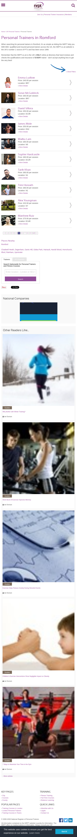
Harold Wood (56, 250)
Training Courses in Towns (12, 813)
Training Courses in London (12, 808)
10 (33, 233)
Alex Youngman (27, 200)
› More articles (8, 776)
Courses (5, 798)
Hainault (46, 250)
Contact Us (45, 813)
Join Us (40, 14)
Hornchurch (67, 250)
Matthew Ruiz (26, 216)
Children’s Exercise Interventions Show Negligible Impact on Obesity (26, 676)
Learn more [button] (34, 833)
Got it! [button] (64, 831)
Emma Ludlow (26, 77)
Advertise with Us (47, 808)
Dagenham (19, 250)
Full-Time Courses (47, 798)
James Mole (25, 123)
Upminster (18, 252)
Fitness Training (46, 795)
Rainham (9, 252)
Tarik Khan (24, 170)
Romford (4, 244)
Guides (7, 408)
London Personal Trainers (11, 811)
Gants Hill (29, 250)
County (5, 800)
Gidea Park (37, 250)
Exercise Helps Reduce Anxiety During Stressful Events (21, 588)
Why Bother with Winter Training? (14, 412)
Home (3, 31)
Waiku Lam (24, 139)
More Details (23, 86)
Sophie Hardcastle (29, 154)
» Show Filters (71, 72)
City (3, 795)
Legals (43, 811)
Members (68, 14)
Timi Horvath (25, 185)
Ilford (3, 252)
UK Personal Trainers (13, 31)
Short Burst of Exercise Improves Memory (17, 500)
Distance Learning (47, 800)
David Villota (25, 108)
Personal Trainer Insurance (54, 14)
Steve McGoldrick (28, 93)
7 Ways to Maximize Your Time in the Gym (17, 764)
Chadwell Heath (7, 250)
